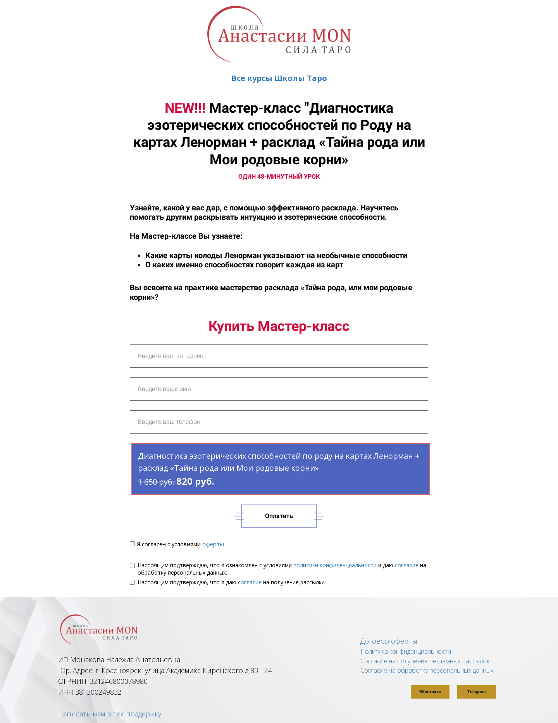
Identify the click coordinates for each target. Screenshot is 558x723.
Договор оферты (388, 641)
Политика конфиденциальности (405, 651)
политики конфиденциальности (335, 565)
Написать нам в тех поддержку (109, 713)
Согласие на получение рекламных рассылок (424, 661)
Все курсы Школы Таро (279, 78)
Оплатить (279, 516)
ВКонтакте (430, 691)
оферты (213, 544)
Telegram (476, 691)
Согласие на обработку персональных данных (427, 670)
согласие (406, 565)
